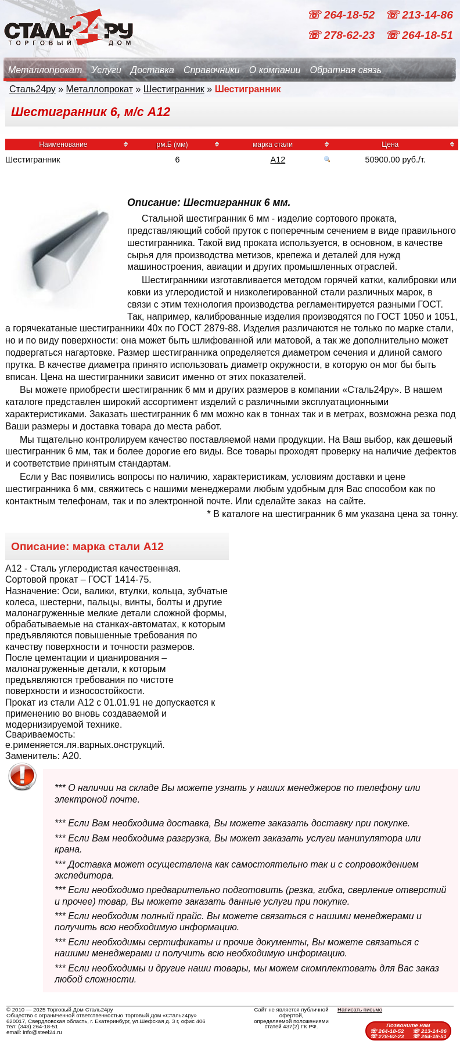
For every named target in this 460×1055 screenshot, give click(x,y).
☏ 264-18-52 (342, 15)
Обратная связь (346, 70)
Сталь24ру (32, 89)
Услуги (106, 70)
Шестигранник (173, 89)
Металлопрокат (45, 70)
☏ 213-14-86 (419, 15)
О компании (275, 70)
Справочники (212, 70)
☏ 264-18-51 (419, 35)
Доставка (152, 70)
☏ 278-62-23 (342, 35)
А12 (278, 159)
